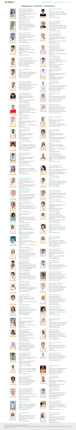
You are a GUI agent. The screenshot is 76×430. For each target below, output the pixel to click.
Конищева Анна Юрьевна (24, 236)
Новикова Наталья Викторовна (55, 212)
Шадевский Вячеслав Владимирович (56, 283)
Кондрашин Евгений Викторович (55, 401)
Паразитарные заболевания (59, 2)
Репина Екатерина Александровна (25, 8)
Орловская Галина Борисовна (55, 353)
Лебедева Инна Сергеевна (24, 45)
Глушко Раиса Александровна (25, 260)
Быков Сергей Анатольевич (54, 260)
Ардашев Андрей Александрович (55, 69)
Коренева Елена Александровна (25, 153)
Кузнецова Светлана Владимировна (56, 201)
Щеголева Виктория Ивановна (55, 294)
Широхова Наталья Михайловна (25, 190)
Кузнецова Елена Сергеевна (54, 236)
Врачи (66, 2)
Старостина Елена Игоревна (24, 294)
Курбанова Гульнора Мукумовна (25, 329)
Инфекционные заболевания (47, 2)
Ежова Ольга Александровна (24, 129)
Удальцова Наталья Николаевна (55, 306)
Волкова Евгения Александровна (25, 365)
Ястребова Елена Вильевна (54, 45)
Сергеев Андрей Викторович (24, 104)
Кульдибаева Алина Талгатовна (55, 141)
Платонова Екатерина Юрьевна (25, 165)
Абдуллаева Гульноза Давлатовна (25, 212)
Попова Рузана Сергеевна (54, 388)
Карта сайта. (12, 427)
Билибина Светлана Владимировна (26, 249)
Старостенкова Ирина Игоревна (25, 93)
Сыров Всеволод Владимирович (55, 116)
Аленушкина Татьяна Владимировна (26, 376)
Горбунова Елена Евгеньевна (54, 190)
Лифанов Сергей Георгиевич (54, 153)
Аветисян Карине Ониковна (24, 306)
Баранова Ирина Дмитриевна (54, 165)
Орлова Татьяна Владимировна (25, 141)
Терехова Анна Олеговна (54, 365)
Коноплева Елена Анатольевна (55, 318)
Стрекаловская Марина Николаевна (26, 57)
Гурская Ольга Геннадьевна (24, 283)
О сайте (69, 2)
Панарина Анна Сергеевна (54, 329)
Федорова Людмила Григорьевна (55, 8)
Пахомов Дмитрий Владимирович (25, 353)
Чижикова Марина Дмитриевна (55, 21)
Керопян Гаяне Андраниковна (24, 224)
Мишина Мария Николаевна (54, 93)
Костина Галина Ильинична (54, 129)
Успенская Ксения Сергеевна (54, 412)
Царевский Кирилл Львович (24, 21)
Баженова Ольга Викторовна (54, 224)
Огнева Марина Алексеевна (24, 412)
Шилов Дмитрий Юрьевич (24, 116)
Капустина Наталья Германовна (55, 342)
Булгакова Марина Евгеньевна (25, 401)
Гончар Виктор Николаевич (24, 342)
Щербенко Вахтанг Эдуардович (25, 81)
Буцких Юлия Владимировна (54, 104)
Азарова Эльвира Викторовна (55, 57)
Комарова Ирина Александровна (25, 318)
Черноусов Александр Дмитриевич (25, 388)
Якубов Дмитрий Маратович (24, 69)
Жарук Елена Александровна (54, 249)
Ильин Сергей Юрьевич (53, 376)
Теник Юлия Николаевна (53, 81)
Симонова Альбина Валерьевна (25, 201)
